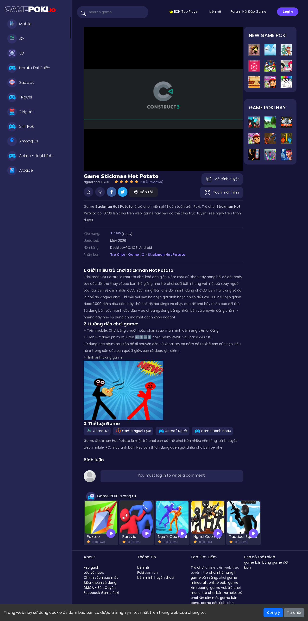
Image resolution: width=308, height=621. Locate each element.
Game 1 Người (172, 430)
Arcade (20, 170)
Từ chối (294, 612)
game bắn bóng (257, 562)
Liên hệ (215, 11)
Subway (20, 82)
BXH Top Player (184, 11)
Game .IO (136, 254)
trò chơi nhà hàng (218, 572)
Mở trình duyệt (222, 179)
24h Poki (20, 126)
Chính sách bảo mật (101, 577)
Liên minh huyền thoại (155, 577)
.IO (15, 38)
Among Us (22, 141)
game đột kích (213, 602)
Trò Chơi (117, 254)
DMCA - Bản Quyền (100, 587)
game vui (218, 587)
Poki (140, 572)
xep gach (91, 567)
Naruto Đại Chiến (28, 68)
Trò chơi (197, 567)
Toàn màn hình (221, 192)
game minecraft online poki (214, 580)
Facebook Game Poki (101, 592)
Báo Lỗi (143, 192)
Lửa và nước (94, 572)
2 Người (20, 112)
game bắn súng (204, 577)
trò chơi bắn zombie (219, 592)
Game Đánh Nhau (212, 430)
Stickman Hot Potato (166, 254)
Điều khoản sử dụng (100, 582)
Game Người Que (133, 430)
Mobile (19, 24)
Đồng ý (273, 612)
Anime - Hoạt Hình (29, 156)
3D (15, 53)
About (89, 557)
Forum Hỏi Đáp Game (248, 11)
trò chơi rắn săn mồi (216, 595)
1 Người (19, 97)
